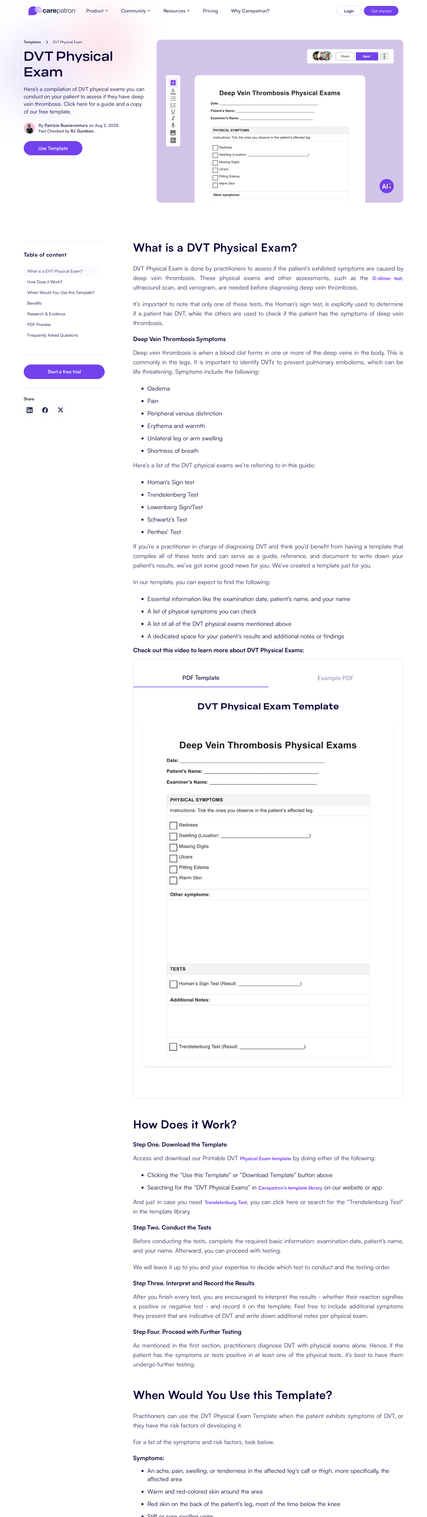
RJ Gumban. (83, 130)
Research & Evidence (46, 313)
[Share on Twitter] (60, 410)
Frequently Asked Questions (52, 335)
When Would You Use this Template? (60, 292)
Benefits (34, 303)
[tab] (200, 678)
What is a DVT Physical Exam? (54, 271)
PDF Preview (39, 324)
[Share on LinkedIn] (30, 410)
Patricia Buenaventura (66, 125)
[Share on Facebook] (45, 410)
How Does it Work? (44, 281)
